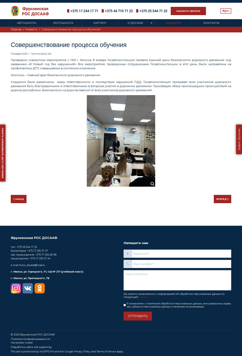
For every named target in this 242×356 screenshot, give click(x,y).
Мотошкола (63, 23)
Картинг (100, 23)
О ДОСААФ (135, 23)
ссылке (143, 297)
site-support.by (43, 347)
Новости (173, 23)
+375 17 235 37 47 (37, 250)
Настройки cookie (22, 342)
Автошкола (26, 23)
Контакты (212, 23)
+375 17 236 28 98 (46, 254)
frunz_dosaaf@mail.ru (32, 265)
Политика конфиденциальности (30, 339)
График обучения (239, 139)
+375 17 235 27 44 (40, 258)
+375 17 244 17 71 (84, 11)
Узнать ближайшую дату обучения (2, 153)
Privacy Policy (82, 351)
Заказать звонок (188, 11)
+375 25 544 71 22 (153, 11)
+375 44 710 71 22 (119, 11)
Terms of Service (106, 351)
